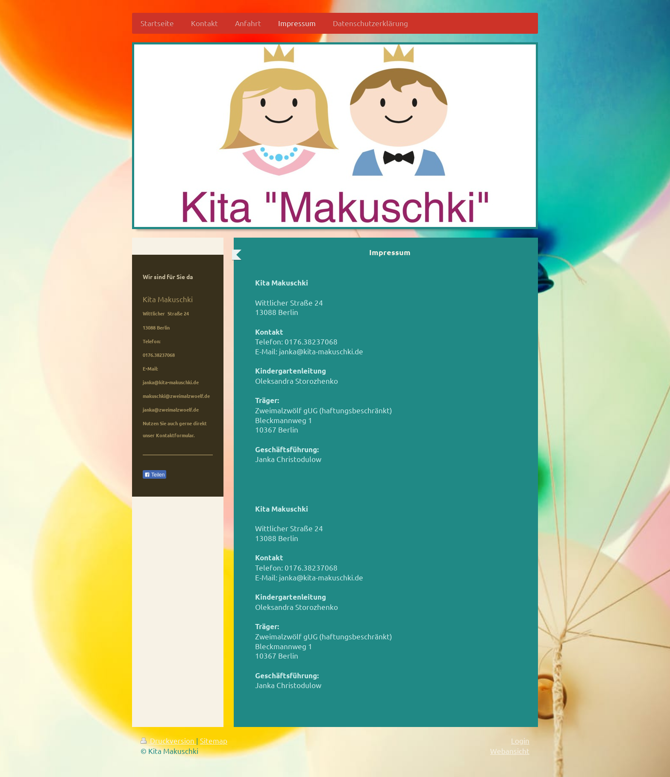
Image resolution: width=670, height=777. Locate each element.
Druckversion (168, 740)
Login (520, 740)
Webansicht (509, 750)
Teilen (154, 475)
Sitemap (213, 740)
